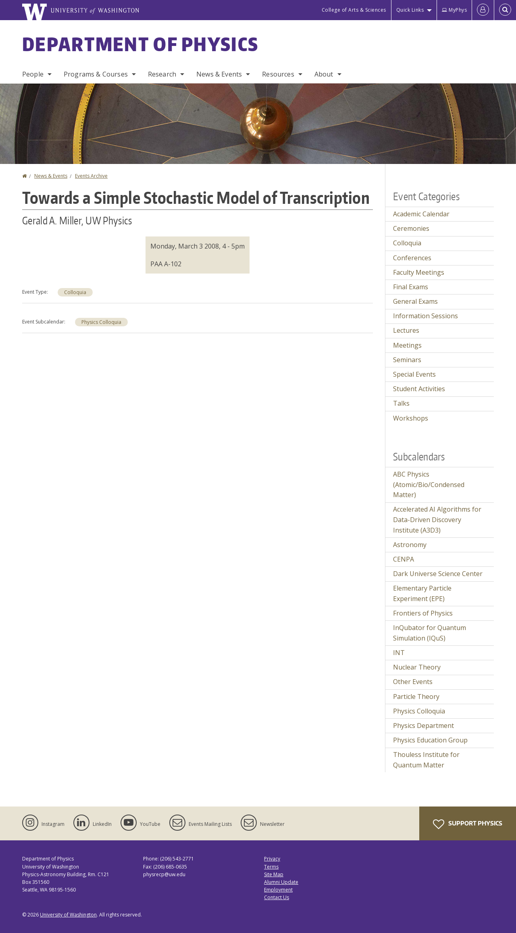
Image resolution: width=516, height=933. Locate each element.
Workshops (410, 418)
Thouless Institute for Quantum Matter (426, 759)
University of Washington (68, 914)
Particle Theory (416, 696)
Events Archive (91, 175)
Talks (401, 403)
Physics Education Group (430, 740)
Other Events (413, 681)
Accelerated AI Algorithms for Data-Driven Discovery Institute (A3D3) (437, 519)
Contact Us (276, 897)
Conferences (412, 257)
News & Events (219, 74)
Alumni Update (281, 882)
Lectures (406, 330)
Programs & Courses (96, 74)
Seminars (407, 359)
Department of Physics (140, 44)
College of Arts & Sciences (354, 9)
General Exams (415, 301)
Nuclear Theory (417, 667)
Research (162, 74)
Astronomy (410, 544)
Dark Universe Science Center (438, 573)
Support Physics (467, 824)
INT (399, 652)
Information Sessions (425, 315)
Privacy (272, 858)
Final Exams (410, 286)
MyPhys (454, 9)
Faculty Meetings (418, 272)
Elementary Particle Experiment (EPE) (422, 593)
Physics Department (423, 725)
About (323, 74)
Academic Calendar (421, 213)
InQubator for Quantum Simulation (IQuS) (429, 633)
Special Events (414, 374)
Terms (271, 866)
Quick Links (410, 9)
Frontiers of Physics (423, 613)
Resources (278, 74)
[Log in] (483, 10)
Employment (278, 889)
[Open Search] (505, 10)
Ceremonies (411, 228)
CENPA (403, 559)
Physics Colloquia (101, 322)
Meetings (407, 345)
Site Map (273, 874)
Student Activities (419, 388)
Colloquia (75, 292)
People (33, 74)
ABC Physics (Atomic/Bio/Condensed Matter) (428, 484)
